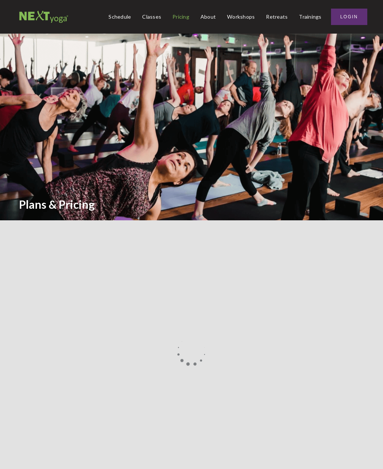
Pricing (180, 16)
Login (349, 16)
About (208, 16)
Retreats (277, 16)
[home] (44, 16)
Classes (151, 16)
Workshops (241, 16)
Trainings (310, 16)
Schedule (119, 16)
